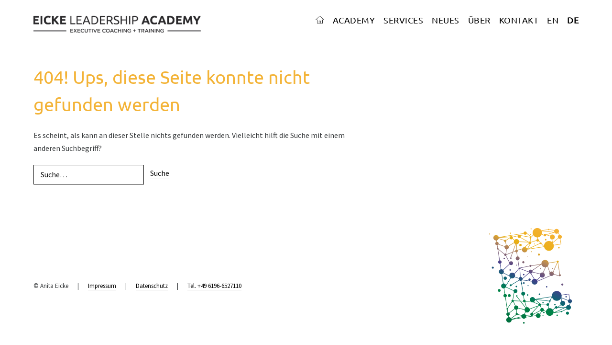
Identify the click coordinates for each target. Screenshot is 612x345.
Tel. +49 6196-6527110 (214, 286)
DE (573, 20)
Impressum (102, 286)
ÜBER (479, 20)
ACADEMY (354, 20)
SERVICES (403, 20)
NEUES (445, 20)
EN (552, 20)
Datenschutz (152, 286)
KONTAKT (519, 20)
